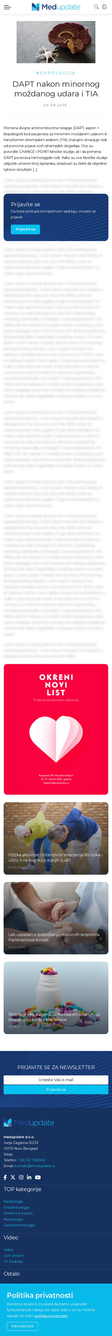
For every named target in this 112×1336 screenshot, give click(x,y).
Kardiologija (13, 1201)
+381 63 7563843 (32, 1160)
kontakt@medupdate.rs (35, 1166)
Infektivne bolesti (18, 1213)
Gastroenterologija (19, 1225)
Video (8, 1250)
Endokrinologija (16, 1207)
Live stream (14, 1255)
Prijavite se (25, 229)
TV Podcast (13, 1261)
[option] (56, 729)
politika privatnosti (50, 1316)
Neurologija (13, 1219)
